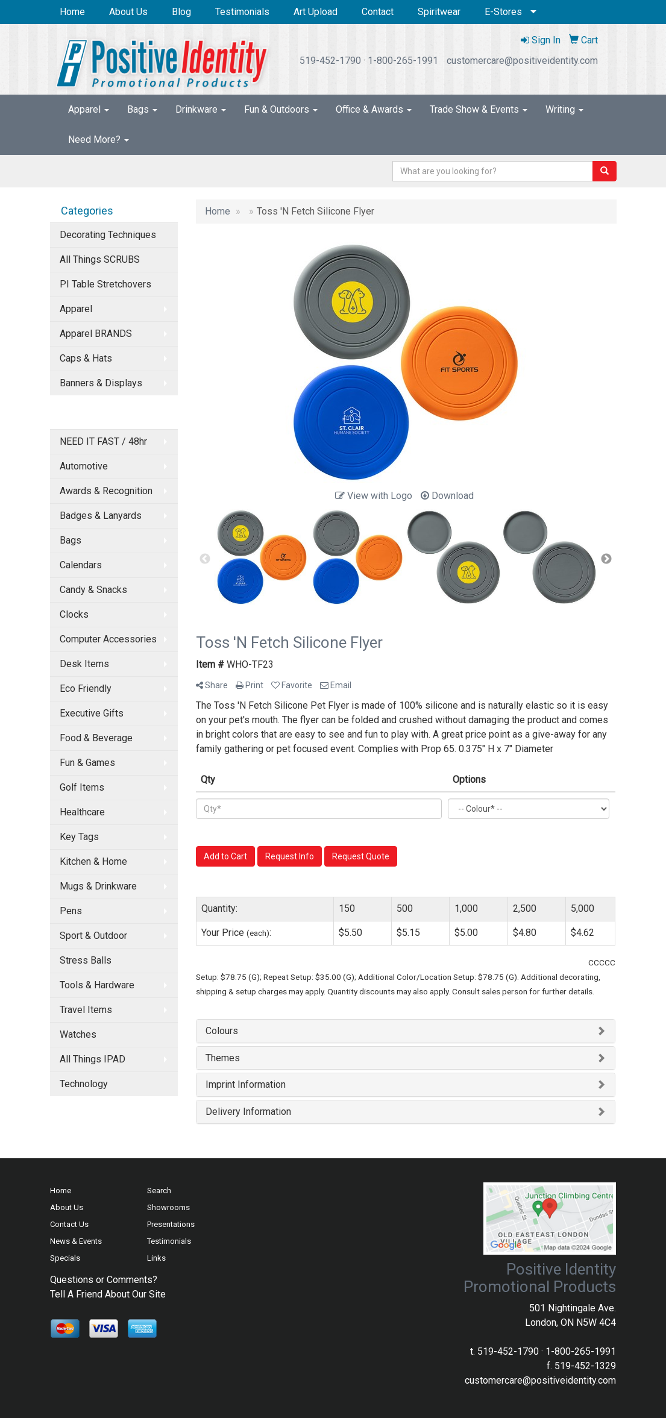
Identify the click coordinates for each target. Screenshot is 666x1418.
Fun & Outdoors (281, 109)
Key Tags (79, 836)
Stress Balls (86, 960)
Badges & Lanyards (101, 515)
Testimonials (242, 11)
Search (159, 1190)
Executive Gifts (92, 713)
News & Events (76, 1241)
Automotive (84, 466)
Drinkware (200, 109)
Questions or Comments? (103, 1279)
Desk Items (84, 664)
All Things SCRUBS (100, 259)
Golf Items (82, 787)
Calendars (81, 565)
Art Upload (316, 11)
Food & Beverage (96, 738)
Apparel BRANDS (96, 333)
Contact (378, 11)
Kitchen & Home (93, 861)
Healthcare (82, 812)
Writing (564, 109)
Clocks (74, 614)
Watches (78, 1034)
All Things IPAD (92, 1059)
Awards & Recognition (106, 491)
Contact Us (69, 1224)
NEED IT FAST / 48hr (103, 441)
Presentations (171, 1224)
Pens (71, 911)
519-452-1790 (330, 60)
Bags (142, 109)
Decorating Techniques (108, 234)
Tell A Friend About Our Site (108, 1294)
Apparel (88, 109)
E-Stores (503, 11)
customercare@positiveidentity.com (522, 60)
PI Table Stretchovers (105, 284)
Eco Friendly (86, 688)
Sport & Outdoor (93, 935)
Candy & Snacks (93, 589)
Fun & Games (87, 762)
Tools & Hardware (97, 985)
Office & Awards (374, 109)
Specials (65, 1258)
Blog (181, 11)
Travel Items (86, 1009)
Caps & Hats (86, 358)
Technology (84, 1084)
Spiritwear (439, 11)
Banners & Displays (101, 383)
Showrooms (168, 1207)
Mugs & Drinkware (98, 886)
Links (156, 1258)
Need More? (98, 139)
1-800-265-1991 (403, 60)
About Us (128, 11)
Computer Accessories (108, 639)
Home (72, 11)
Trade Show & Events (478, 109)
